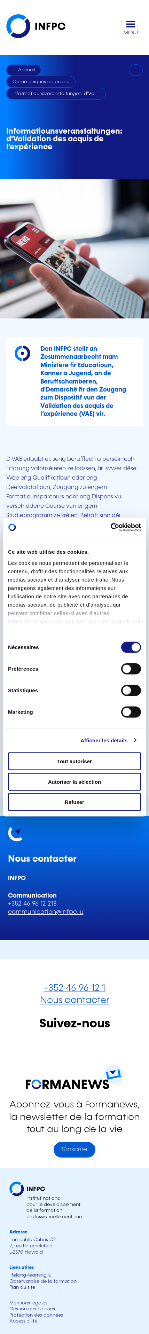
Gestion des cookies (32, 1309)
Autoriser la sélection (74, 781)
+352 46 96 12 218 (32, 904)
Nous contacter (74, 1000)
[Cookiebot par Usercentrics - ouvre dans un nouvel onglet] (110, 527)
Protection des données (36, 1315)
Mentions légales (28, 1303)
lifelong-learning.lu (30, 1275)
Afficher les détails (103, 740)
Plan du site (22, 1287)
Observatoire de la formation (43, 1281)
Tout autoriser (74, 761)
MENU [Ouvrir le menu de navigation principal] (131, 32)
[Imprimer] (136, 70)
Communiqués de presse (41, 81)
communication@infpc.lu (46, 912)
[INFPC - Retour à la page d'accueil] (41, 27)
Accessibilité (23, 1321)
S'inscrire (74, 1149)
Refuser (74, 802)
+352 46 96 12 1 (74, 988)
